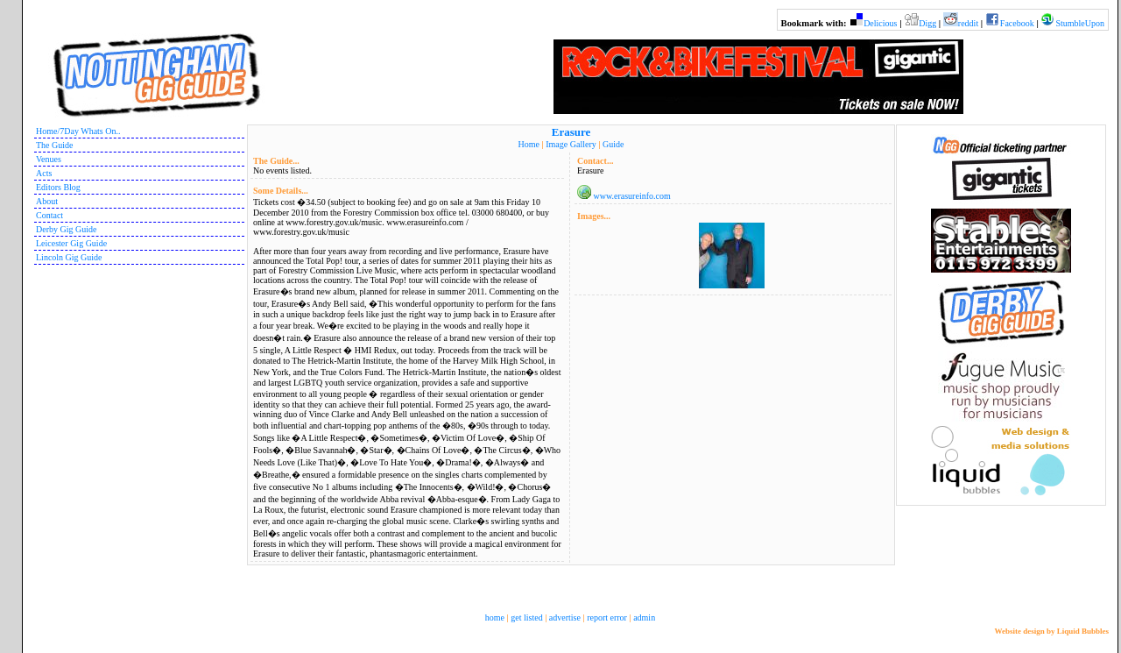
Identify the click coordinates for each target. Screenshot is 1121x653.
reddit (968, 23)
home (494, 617)
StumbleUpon (1079, 23)
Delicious (880, 23)
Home (528, 144)
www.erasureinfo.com (632, 196)
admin (644, 617)
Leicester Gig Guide (71, 243)
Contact (49, 215)
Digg (927, 23)
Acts (44, 173)
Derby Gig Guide (66, 229)
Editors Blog (58, 187)
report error (607, 617)
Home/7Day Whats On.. (78, 131)
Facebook (1017, 23)
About (47, 201)
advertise (565, 617)
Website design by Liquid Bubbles (1051, 631)
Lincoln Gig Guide (69, 257)
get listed (526, 617)
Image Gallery (571, 144)
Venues (48, 159)
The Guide (55, 145)
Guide (613, 144)
